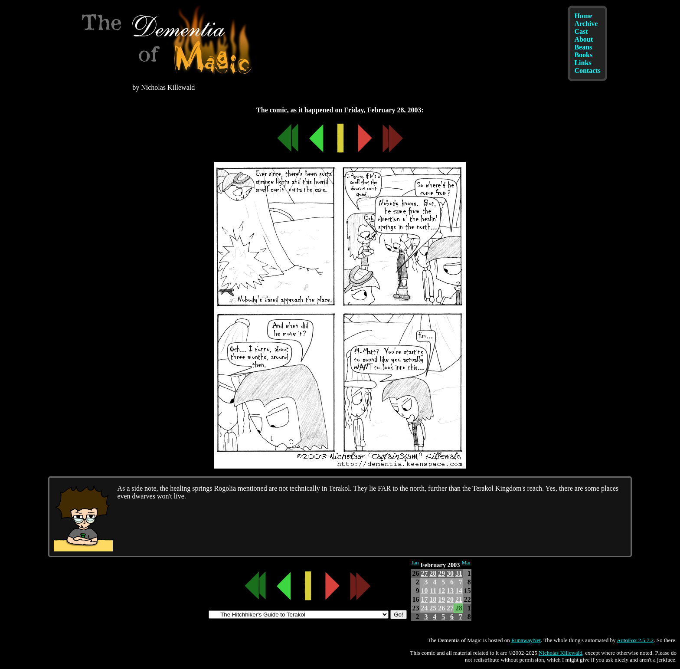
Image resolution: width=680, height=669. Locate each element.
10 (424, 590)
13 (450, 590)
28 (432, 573)
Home (583, 16)
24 (424, 608)
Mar (466, 563)
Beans (583, 47)
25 (432, 608)
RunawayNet (526, 640)
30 (450, 573)
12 (441, 590)
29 (441, 573)
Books (583, 55)
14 (458, 590)
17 (424, 599)
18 (432, 599)
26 (441, 608)
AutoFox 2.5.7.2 (635, 640)
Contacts (587, 70)
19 (441, 599)
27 (424, 573)
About (583, 39)
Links (582, 62)
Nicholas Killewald (560, 652)
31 (458, 573)
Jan (415, 563)
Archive (586, 23)
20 (450, 599)
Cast (581, 31)
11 (433, 590)
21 (458, 599)
